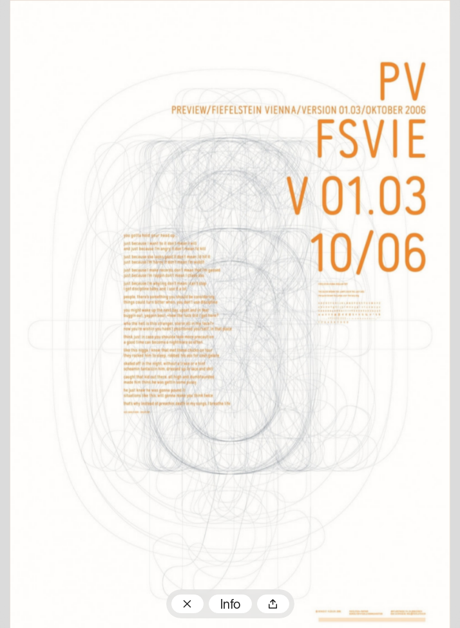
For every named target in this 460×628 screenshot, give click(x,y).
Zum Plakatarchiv (187, 604)
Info (230, 605)
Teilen (273, 604)
